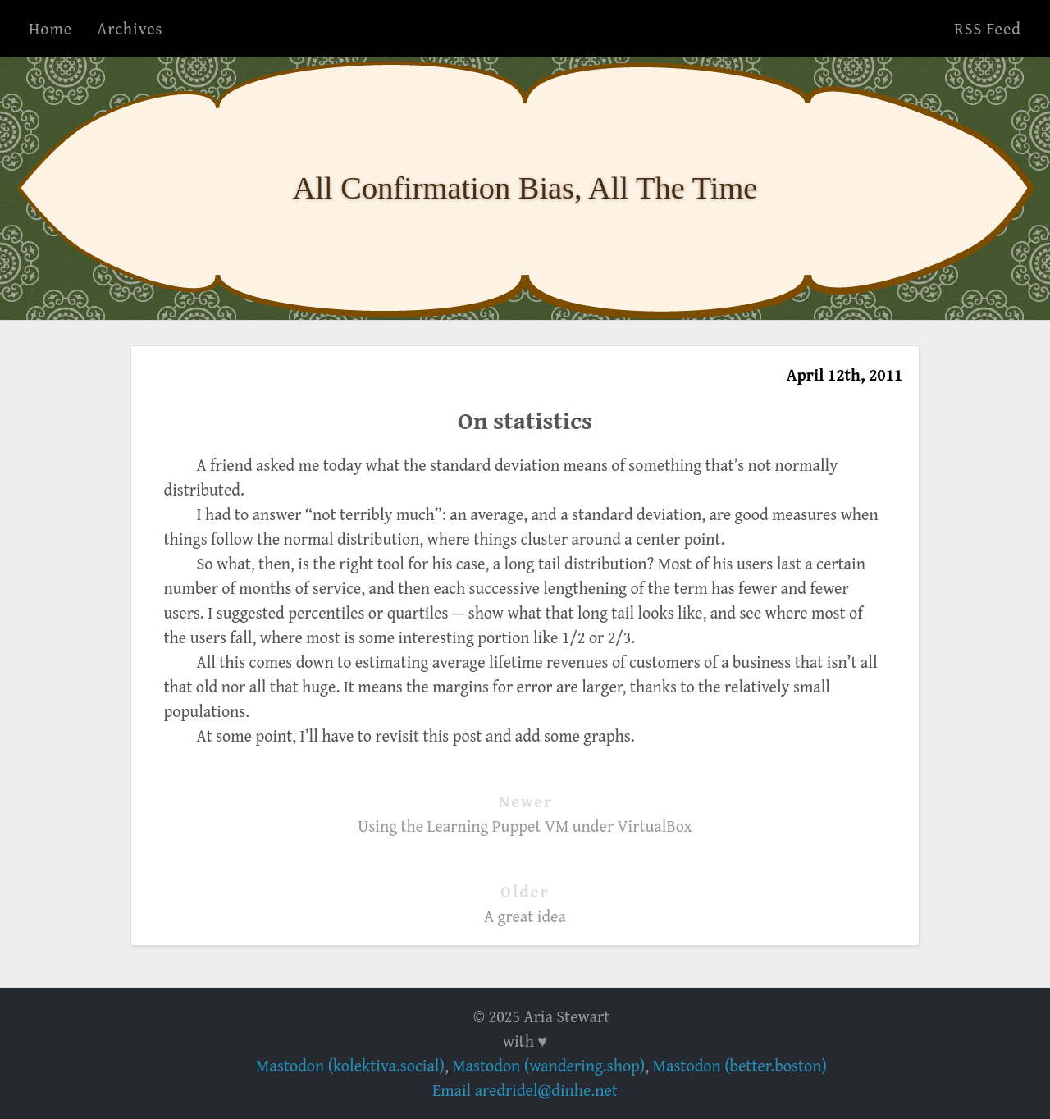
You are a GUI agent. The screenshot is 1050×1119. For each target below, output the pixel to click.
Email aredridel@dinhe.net (525, 1090)
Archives (129, 28)
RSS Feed (987, 28)
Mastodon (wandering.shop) (548, 1065)
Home (50, 28)
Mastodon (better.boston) (740, 1065)
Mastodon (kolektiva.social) (350, 1065)
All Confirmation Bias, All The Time (525, 188)
